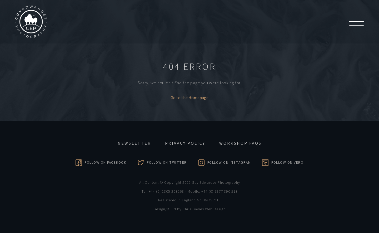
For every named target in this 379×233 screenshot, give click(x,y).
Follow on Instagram (229, 162)
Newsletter (134, 143)
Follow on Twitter (167, 162)
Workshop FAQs (240, 143)
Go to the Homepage (189, 98)
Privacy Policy (185, 143)
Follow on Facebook (105, 162)
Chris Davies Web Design (204, 209)
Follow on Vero (287, 162)
